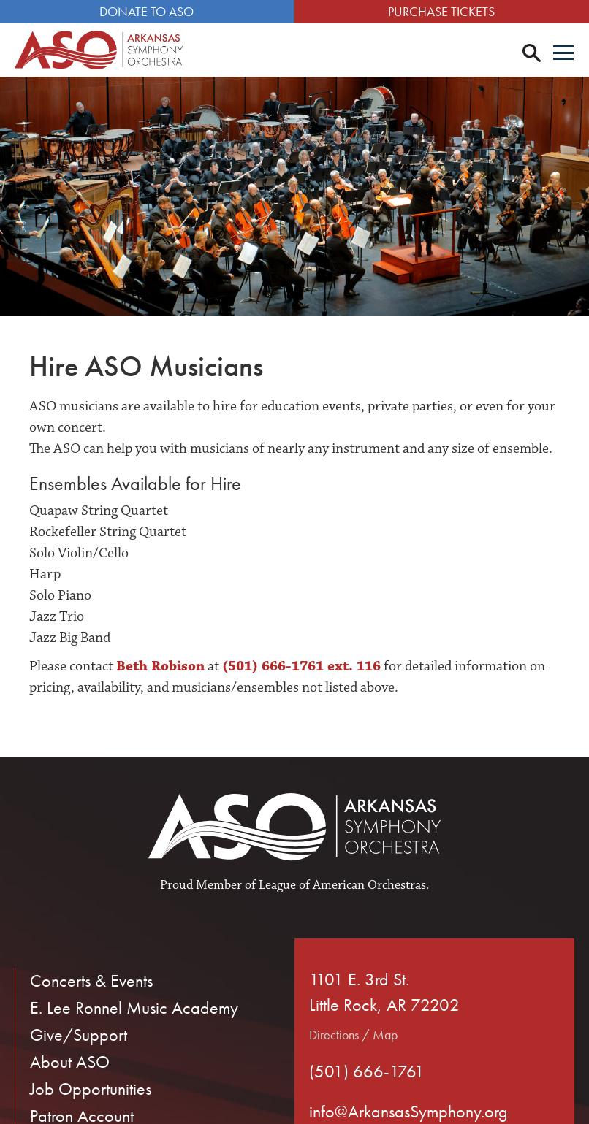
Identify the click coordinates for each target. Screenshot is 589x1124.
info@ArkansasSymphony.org (408, 1111)
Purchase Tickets (442, 11)
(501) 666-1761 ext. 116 (301, 666)
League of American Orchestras (342, 885)
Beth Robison (160, 666)
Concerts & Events (91, 980)
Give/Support (78, 1034)
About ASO (70, 1061)
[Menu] (563, 54)
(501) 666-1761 (367, 1071)
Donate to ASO (147, 11)
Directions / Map (353, 1034)
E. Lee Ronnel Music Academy (134, 1007)
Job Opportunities (90, 1088)
